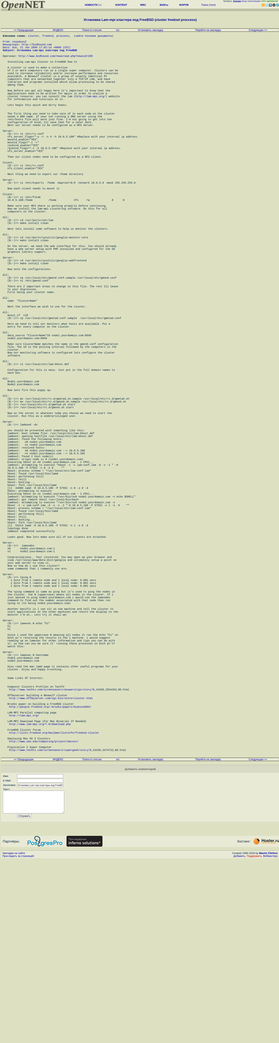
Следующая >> (258, 30)
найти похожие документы (94, 36)
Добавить (239, 1039)
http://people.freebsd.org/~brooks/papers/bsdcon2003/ (50, 875)
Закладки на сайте (13, 1036)
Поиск (204, 4)
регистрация (254, 1)
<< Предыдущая (23, 30)
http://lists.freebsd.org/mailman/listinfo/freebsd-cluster (54, 907)
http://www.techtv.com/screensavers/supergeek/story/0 (50, 929)
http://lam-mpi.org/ (91, 112)
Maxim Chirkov (268, 1036)
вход (244, 1)
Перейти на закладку (208, 30)
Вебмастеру (270, 1039)
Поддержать (254, 1039)
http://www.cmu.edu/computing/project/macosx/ (44, 918)
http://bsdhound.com (37, 47)
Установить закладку (150, 30)
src (118, 30)
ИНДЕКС (58, 30)
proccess (62, 36)
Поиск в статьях (92, 30)
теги (212, 4)
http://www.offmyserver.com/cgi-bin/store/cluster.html (51, 864)
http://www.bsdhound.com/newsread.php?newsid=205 (56, 61)
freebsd (47, 36)
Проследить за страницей (18, 1039)
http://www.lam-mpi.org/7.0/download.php (40, 896)
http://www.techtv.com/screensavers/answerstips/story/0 (51, 853)
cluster (33, 36)
